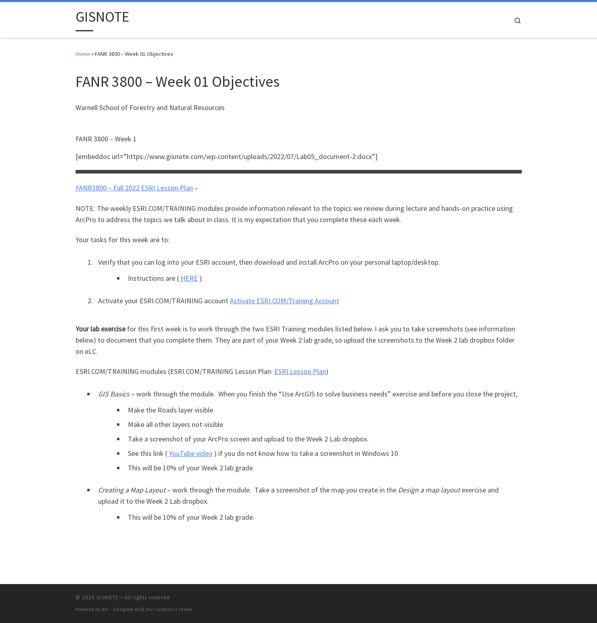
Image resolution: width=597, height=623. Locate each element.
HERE (189, 278)
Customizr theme (173, 609)
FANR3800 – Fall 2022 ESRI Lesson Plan (134, 187)
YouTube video (191, 453)
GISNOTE (107, 597)
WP (105, 609)
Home (83, 53)
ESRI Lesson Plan (300, 371)
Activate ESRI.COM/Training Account (284, 300)
